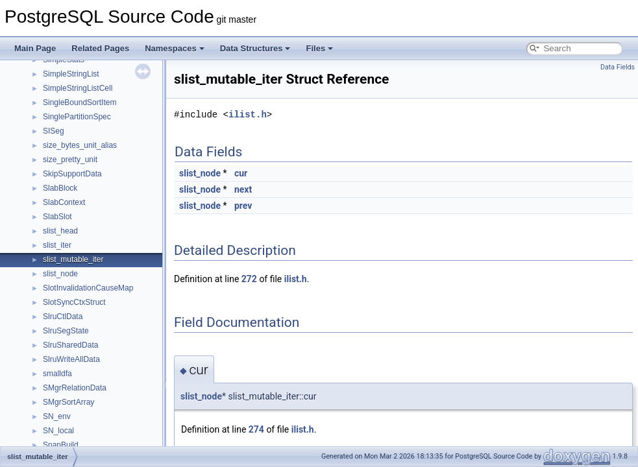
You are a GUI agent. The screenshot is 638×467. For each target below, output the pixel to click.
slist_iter (57, 245)
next (243, 189)
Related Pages (100, 48)
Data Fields (617, 67)
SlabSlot (57, 216)
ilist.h (247, 114)
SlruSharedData (70, 345)
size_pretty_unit (70, 159)
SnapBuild (61, 444)
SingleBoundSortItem (79, 102)
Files (319, 48)
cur (240, 173)
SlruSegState (66, 330)
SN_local (58, 430)
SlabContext (64, 202)
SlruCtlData (62, 316)
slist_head (60, 230)
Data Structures (255, 48)
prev (243, 205)
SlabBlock (60, 188)
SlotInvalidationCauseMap (88, 288)
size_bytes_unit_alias (80, 145)
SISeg (53, 131)
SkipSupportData (72, 173)
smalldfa (57, 373)
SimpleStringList (71, 73)
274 (256, 429)
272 (249, 279)
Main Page (35, 48)
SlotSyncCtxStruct (74, 302)
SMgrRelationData (74, 387)
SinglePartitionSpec (77, 116)
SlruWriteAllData (71, 359)
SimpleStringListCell (77, 88)
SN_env (57, 416)
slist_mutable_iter (73, 259)
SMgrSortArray (68, 402)
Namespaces (174, 48)
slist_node (60, 273)
